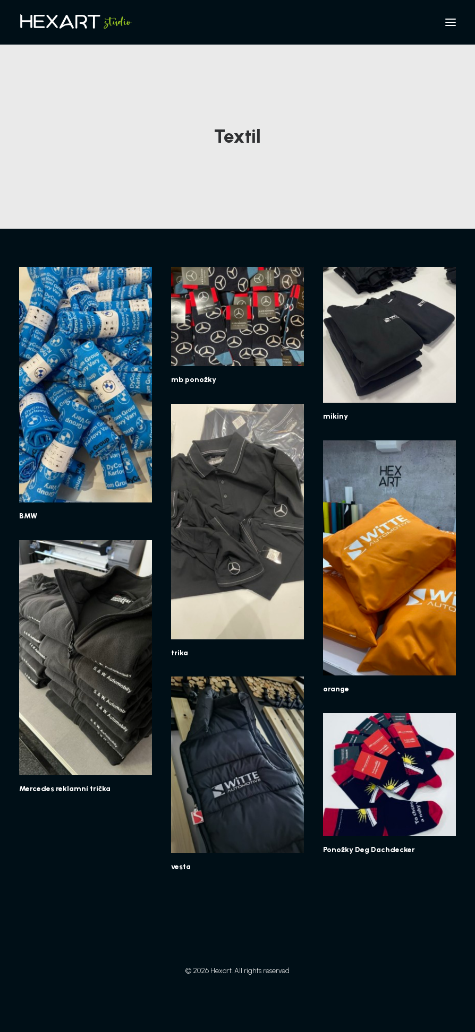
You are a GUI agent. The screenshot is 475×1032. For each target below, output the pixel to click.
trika (179, 652)
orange (336, 688)
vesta (181, 866)
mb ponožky (193, 379)
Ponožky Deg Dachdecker (369, 849)
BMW (28, 516)
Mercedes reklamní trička (65, 788)
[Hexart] (77, 22)
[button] (450, 22)
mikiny (335, 416)
